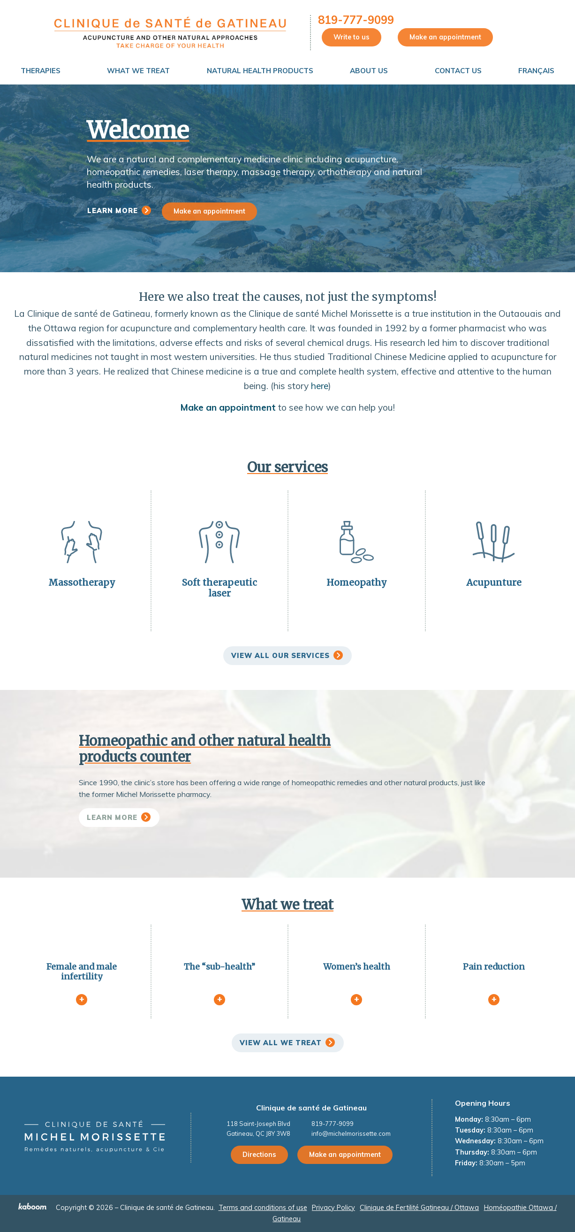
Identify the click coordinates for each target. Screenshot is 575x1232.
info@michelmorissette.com (351, 1133)
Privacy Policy (333, 1207)
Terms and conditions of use (263, 1207)
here (319, 385)
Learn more (112, 211)
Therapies (41, 70)
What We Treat (138, 70)
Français (536, 70)
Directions (259, 1154)
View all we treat (281, 1043)
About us (369, 70)
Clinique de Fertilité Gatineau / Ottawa (419, 1207)
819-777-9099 (356, 20)
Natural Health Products (260, 70)
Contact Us (458, 70)
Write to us (351, 37)
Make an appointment (445, 37)
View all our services (280, 655)
